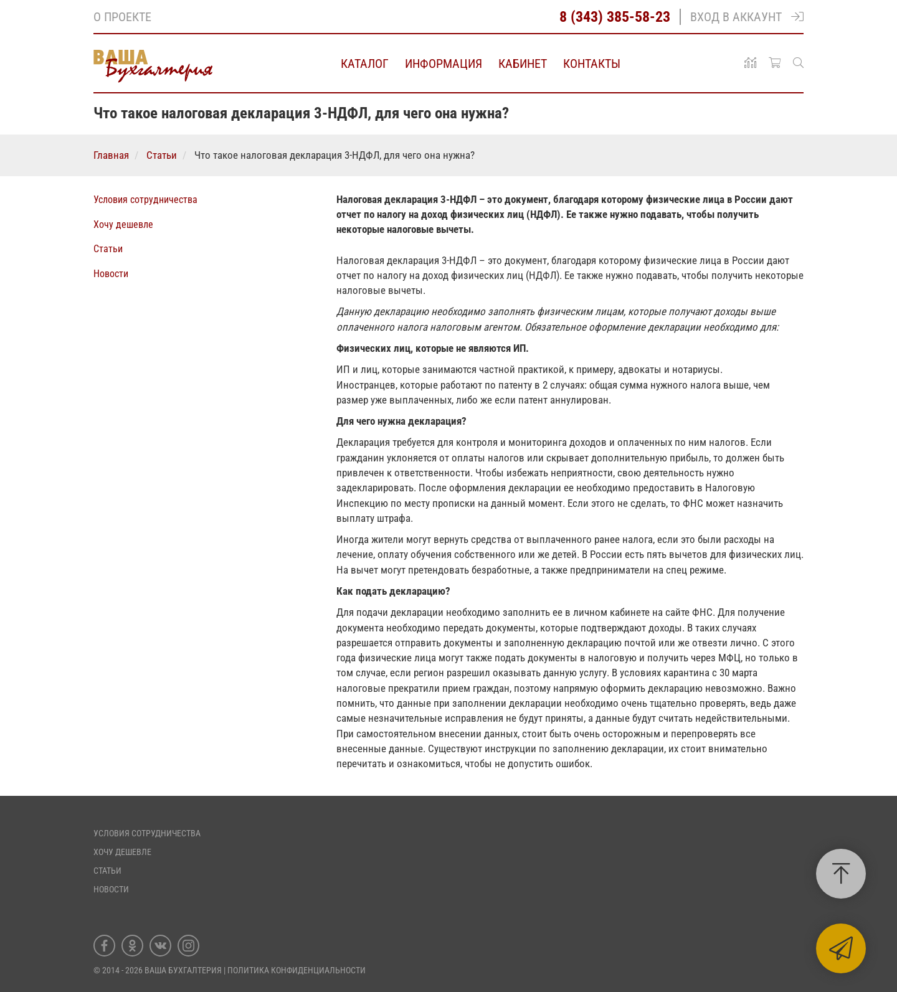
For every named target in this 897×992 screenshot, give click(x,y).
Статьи (108, 249)
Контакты (591, 63)
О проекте (122, 16)
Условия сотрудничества (145, 199)
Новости (110, 274)
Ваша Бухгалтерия (183, 970)
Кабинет (522, 63)
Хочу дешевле (123, 224)
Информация (443, 63)
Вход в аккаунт (747, 17)
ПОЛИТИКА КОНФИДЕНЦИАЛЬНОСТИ (296, 970)
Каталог (365, 63)
